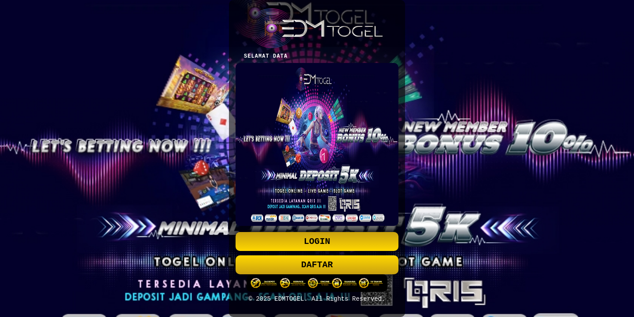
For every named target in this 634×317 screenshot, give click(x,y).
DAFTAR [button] (317, 266)
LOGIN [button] (317, 241)
